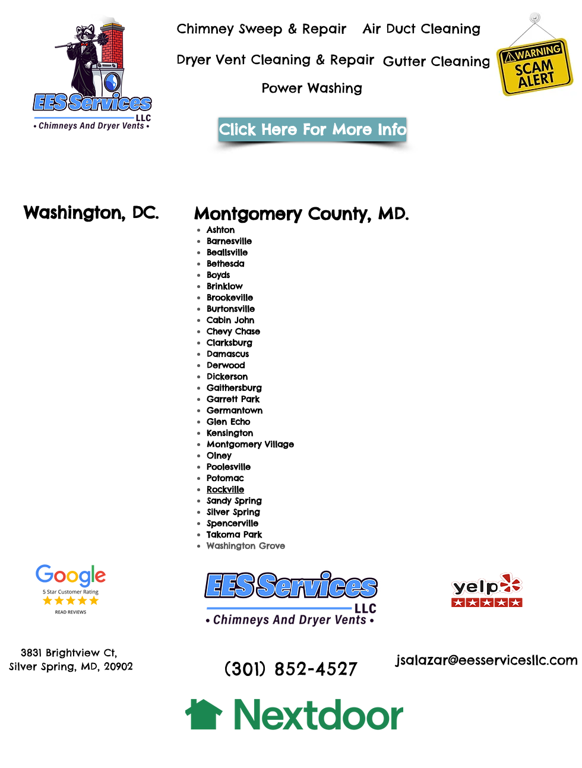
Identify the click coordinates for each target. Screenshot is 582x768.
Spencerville (232, 523)
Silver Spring (233, 512)
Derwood (226, 365)
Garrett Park (233, 399)
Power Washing (312, 88)
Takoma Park (234, 534)
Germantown (234, 410)
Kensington (230, 433)
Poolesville (229, 467)
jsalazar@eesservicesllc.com (487, 660)
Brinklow (224, 286)
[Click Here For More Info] (312, 129)
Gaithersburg (234, 388)
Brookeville (230, 297)
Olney (219, 455)
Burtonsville (231, 309)
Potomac (225, 478)
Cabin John (230, 320)
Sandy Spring (234, 500)
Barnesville (229, 241)
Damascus (228, 354)
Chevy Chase (233, 331)
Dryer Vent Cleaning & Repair (275, 59)
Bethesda (225, 263)
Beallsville (227, 252)
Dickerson (227, 376)
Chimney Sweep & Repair (261, 28)
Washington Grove (246, 546)
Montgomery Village (250, 444)
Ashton (221, 230)
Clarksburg (229, 342)
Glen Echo (228, 421)
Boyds (218, 275)
